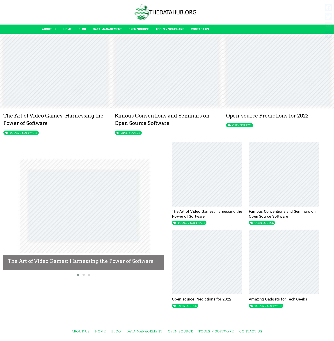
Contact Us (200, 29)
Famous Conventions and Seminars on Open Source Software (282, 214)
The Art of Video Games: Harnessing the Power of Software (81, 261)
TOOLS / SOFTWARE (170, 29)
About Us (49, 29)
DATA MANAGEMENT (107, 29)
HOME (67, 29)
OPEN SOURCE (138, 29)
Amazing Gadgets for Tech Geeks (278, 299)
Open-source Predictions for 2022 (267, 116)
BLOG (82, 29)
